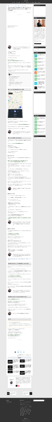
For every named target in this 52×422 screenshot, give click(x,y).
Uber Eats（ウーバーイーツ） (23, 355)
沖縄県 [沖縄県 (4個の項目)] (24, 411)
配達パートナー (29, 355)
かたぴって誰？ (13, 2)
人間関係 (35, 2)
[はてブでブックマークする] (21, 352)
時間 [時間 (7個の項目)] (20, 411)
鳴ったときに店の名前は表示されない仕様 (14, 76)
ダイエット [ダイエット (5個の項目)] (23, 405)
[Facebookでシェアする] (18, 352)
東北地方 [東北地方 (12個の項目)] (22, 411)
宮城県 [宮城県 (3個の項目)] (28, 410)
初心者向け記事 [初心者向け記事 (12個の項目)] (23, 410)
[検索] (45, 400)
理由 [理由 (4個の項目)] (30, 411)
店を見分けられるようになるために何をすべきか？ (15, 83)
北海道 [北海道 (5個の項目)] (26, 410)
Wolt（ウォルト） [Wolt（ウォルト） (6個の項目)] (28, 404)
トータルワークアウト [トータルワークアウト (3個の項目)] (29, 405)
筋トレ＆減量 (31, 2)
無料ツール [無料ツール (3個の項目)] (28, 411)
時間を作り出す (27, 2)
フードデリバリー (23, 2)
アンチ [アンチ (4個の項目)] (20, 405)
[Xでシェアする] (15, 352)
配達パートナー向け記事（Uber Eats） (26, 354)
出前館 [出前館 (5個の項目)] (20, 410)
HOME (26, 418)
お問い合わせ (38, 2)
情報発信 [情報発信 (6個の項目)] (30, 410)
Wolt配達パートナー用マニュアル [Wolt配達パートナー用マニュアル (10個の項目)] (23, 404)
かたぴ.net (26, 0)
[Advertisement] (19, 20)
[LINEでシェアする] (23, 352)
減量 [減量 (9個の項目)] (26, 411)
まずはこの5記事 (18, 2)
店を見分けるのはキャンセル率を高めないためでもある (15, 82)
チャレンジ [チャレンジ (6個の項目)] (26, 405)
